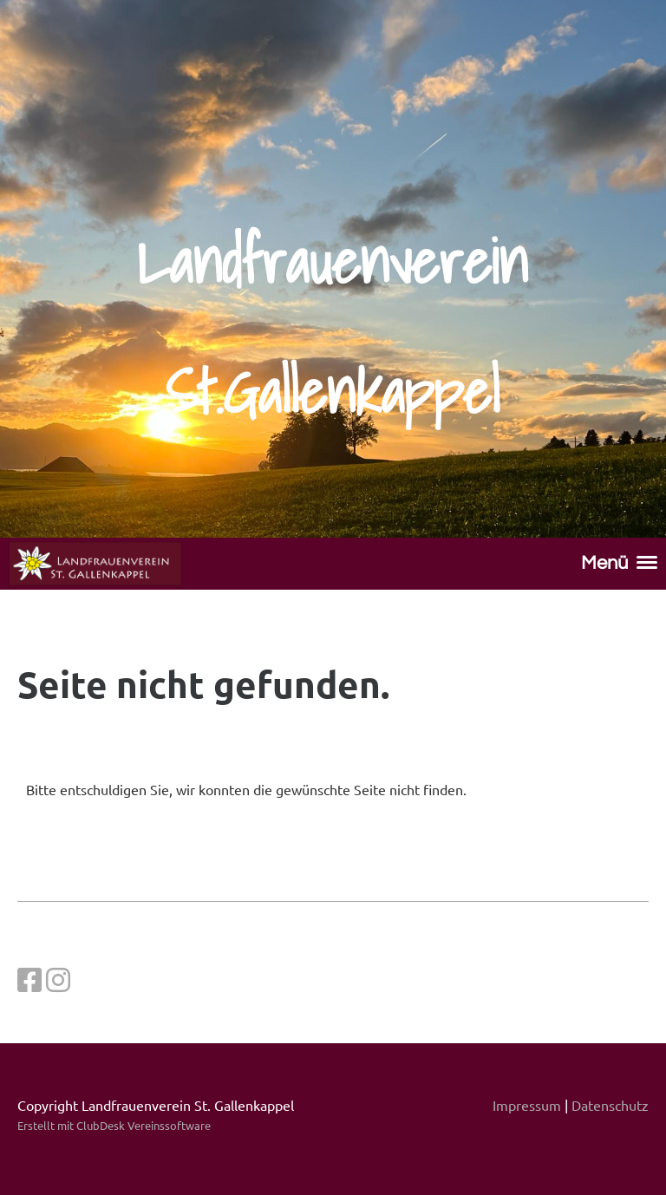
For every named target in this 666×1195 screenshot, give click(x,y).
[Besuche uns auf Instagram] (58, 979)
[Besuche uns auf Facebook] (29, 979)
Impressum (527, 1104)
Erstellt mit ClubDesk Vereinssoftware (114, 1125)
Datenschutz (610, 1104)
